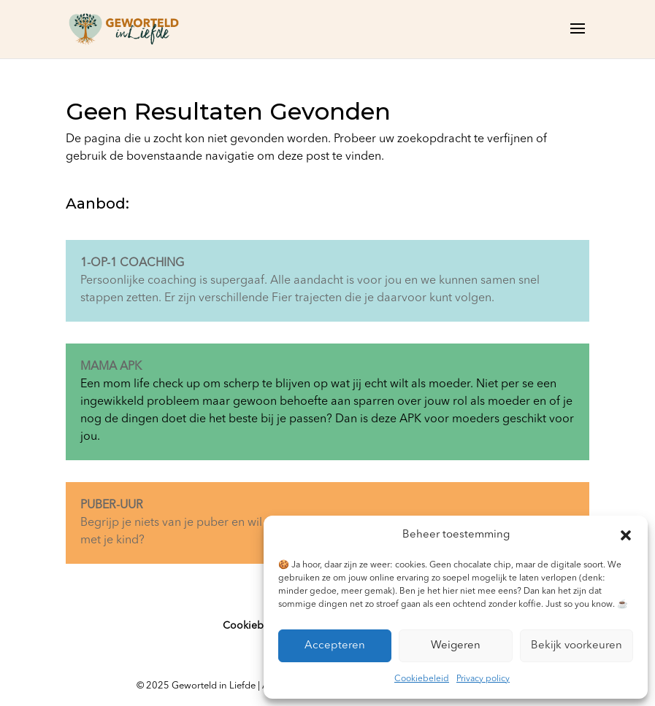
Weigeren (455, 645)
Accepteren (334, 645)
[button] (625, 535)
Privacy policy (483, 679)
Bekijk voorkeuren (576, 645)
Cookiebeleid (421, 679)
